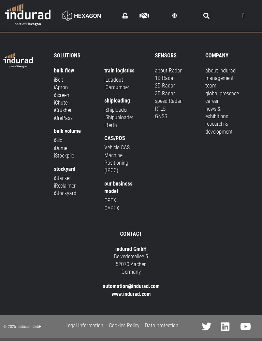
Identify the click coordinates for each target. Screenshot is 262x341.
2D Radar (165, 85)
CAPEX (111, 208)
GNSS (161, 116)
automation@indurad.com (131, 286)
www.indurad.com (131, 294)
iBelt (58, 80)
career (212, 101)
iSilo (58, 140)
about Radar (168, 70)
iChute (61, 102)
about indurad (220, 70)
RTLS (160, 109)
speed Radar (168, 101)
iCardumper (116, 87)
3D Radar (165, 93)
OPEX (110, 200)
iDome (60, 148)
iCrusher (63, 110)
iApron (61, 87)
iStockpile (64, 155)
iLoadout (113, 80)
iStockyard (65, 193)
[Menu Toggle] (243, 15)
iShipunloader (118, 117)
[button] (174, 15)
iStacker (62, 178)
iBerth (110, 125)
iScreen (61, 95)
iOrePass (63, 118)
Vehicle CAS (117, 147)
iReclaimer (65, 185)
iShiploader (116, 110)
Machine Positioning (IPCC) (116, 163)
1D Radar (165, 78)
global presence (222, 93)
